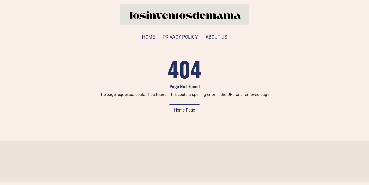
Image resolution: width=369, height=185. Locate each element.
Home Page (184, 110)
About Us (216, 37)
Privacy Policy (180, 37)
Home (148, 37)
